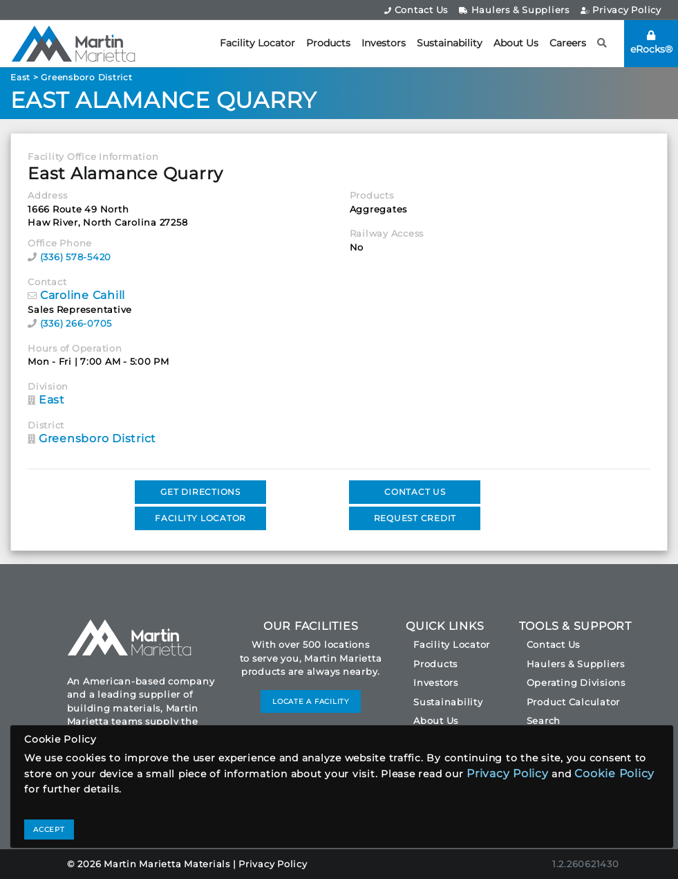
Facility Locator (257, 43)
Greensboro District (86, 77)
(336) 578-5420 (76, 256)
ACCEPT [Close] (49, 829)
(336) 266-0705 (76, 323)
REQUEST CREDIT (415, 518)
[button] (602, 43)
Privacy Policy (621, 9)
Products (328, 43)
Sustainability (449, 43)
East (20, 77)
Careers (567, 43)
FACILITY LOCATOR (200, 518)
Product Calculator (574, 701)
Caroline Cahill (82, 295)
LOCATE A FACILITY (310, 701)
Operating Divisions (576, 682)
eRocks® (651, 42)
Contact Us (416, 9)
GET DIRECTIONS (200, 492)
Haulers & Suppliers (514, 9)
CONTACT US (415, 492)
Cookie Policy (614, 773)
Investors (383, 43)
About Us (515, 43)
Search (544, 720)
